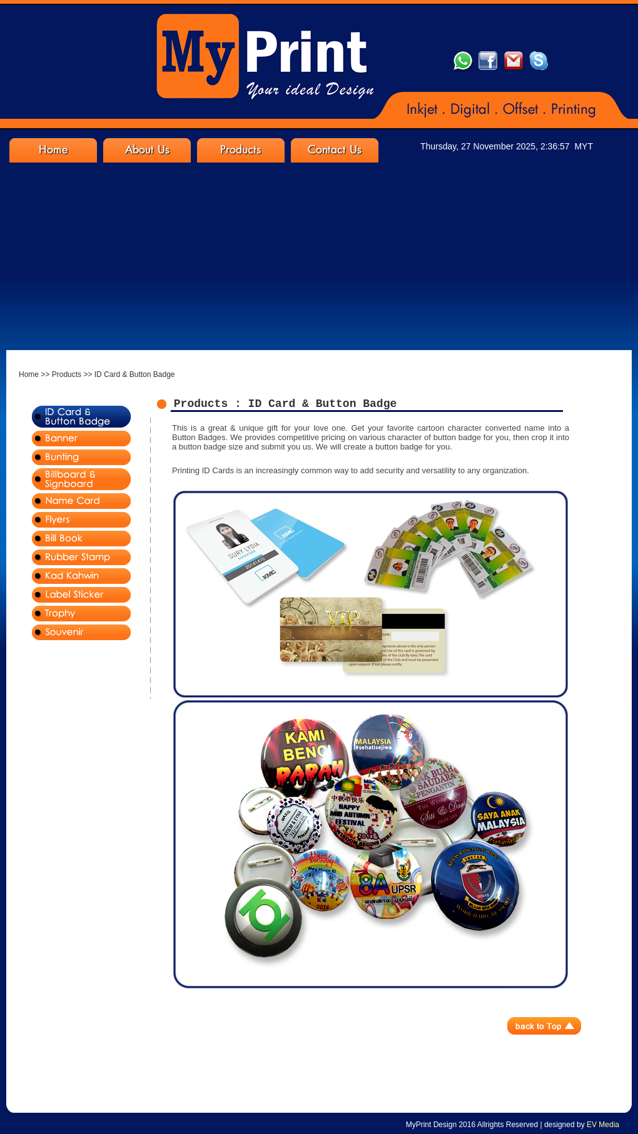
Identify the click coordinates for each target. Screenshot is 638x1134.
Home (29, 374)
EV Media (603, 1124)
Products (66, 374)
